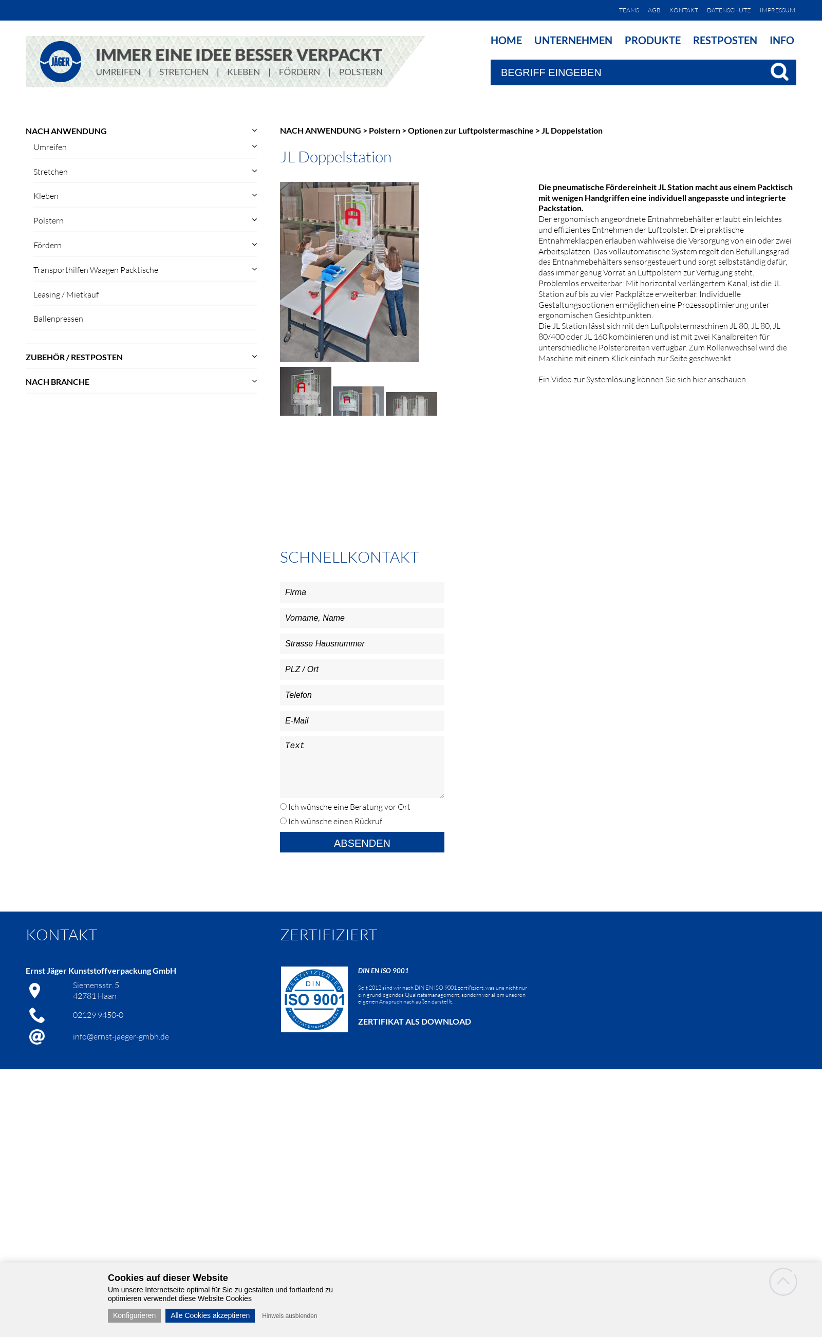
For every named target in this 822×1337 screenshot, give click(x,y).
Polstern (48, 220)
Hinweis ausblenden (289, 1316)
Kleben (46, 196)
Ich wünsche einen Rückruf (334, 821)
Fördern (47, 245)
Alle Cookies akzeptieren (210, 1315)
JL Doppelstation (572, 130)
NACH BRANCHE (57, 381)
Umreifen (50, 147)
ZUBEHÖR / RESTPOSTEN (74, 357)
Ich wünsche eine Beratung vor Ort (348, 807)
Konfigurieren (134, 1315)
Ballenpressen (58, 318)
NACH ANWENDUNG (66, 131)
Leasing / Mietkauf (66, 294)
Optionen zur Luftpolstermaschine (471, 130)
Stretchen (50, 171)
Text (362, 767)
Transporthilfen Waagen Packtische (95, 270)
